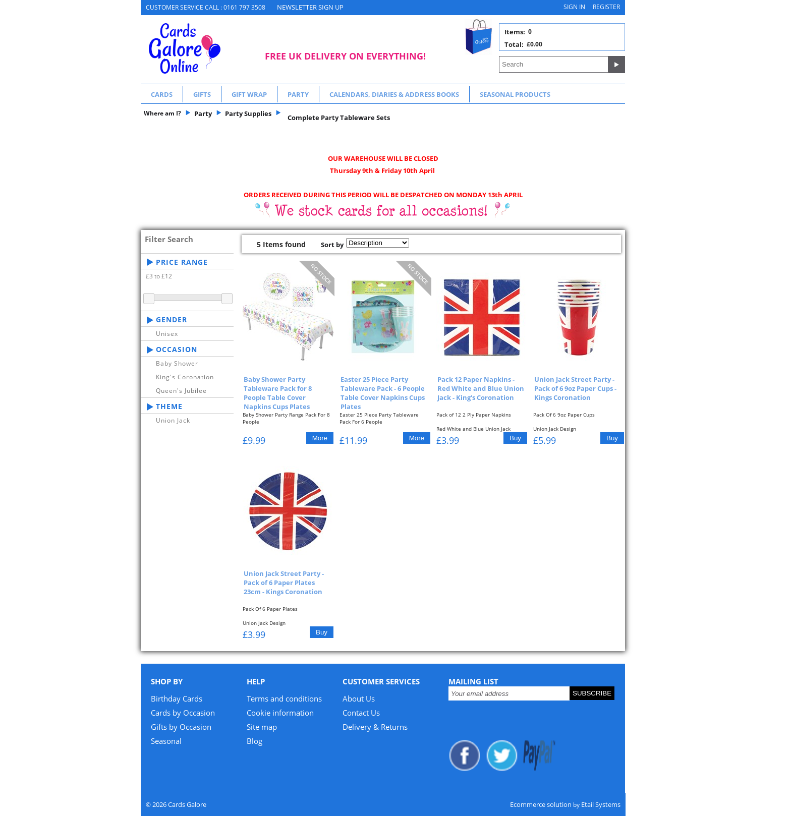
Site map (262, 727)
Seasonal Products (515, 94)
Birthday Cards (176, 698)
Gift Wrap (249, 94)
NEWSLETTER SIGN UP (310, 7)
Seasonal (166, 741)
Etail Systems (600, 804)
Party (298, 94)
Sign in (574, 7)
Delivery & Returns (375, 727)
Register (606, 7)
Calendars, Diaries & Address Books (394, 94)
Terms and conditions (284, 698)
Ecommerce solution (541, 804)
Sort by (332, 244)
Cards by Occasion (183, 713)
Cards (162, 94)
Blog (254, 741)
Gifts (202, 94)
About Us (359, 698)
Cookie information (280, 713)
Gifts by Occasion (181, 727)
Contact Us (361, 713)
